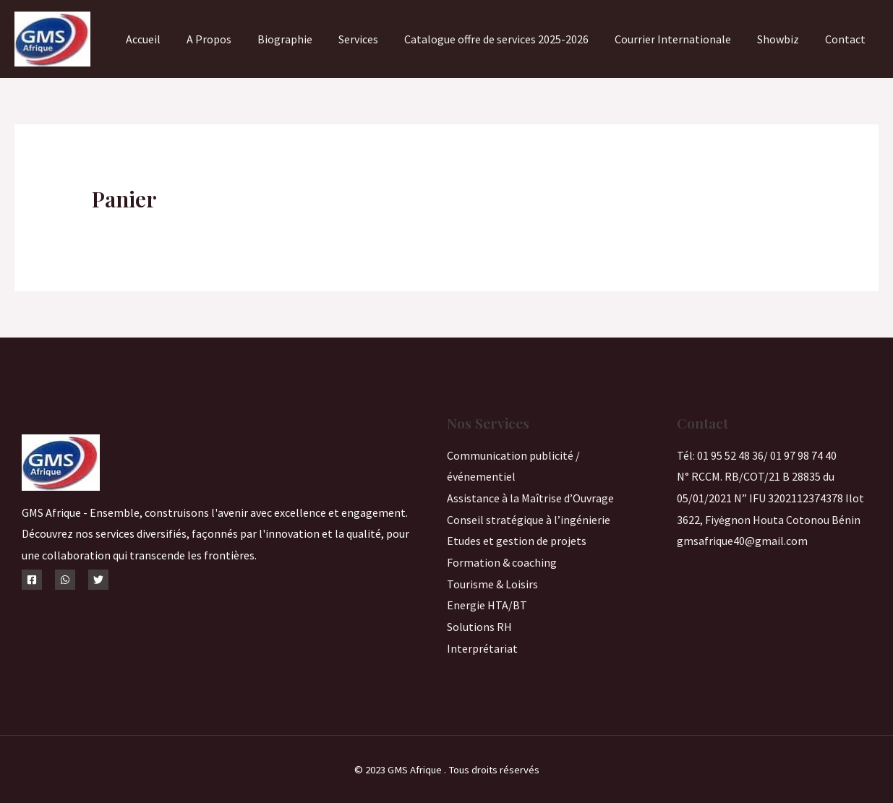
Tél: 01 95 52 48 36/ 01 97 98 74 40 (757, 455)
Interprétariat (482, 648)
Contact (846, 39)
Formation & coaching (502, 562)
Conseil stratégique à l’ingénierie (528, 519)
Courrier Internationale (680, 39)
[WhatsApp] (65, 580)
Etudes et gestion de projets (516, 540)
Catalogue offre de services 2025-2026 (506, 39)
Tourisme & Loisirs (492, 584)
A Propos (227, 39)
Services (371, 39)
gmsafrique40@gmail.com (742, 540)
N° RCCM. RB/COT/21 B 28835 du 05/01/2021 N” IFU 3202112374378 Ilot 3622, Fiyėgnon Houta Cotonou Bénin (770, 497)
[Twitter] (98, 580)
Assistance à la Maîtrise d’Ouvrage (530, 498)
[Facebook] (32, 580)
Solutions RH (479, 626)
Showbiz (782, 39)
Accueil (165, 39)
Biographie (300, 39)
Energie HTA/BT (487, 605)
